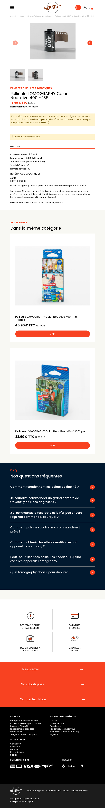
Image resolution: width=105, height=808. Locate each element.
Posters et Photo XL (19, 726)
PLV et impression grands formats (26, 723)
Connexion (15, 744)
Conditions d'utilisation (57, 791)
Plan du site (55, 726)
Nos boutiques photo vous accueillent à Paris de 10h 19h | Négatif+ (64, 731)
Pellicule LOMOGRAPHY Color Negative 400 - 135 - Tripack (47, 318)
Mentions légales (35, 791)
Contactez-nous (58, 723)
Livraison (54, 721)
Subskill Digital (26, 801)
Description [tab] (15, 146)
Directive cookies (79, 791)
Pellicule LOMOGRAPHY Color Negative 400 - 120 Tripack (51, 431)
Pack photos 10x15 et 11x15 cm (24, 721)
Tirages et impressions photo (24, 734)
